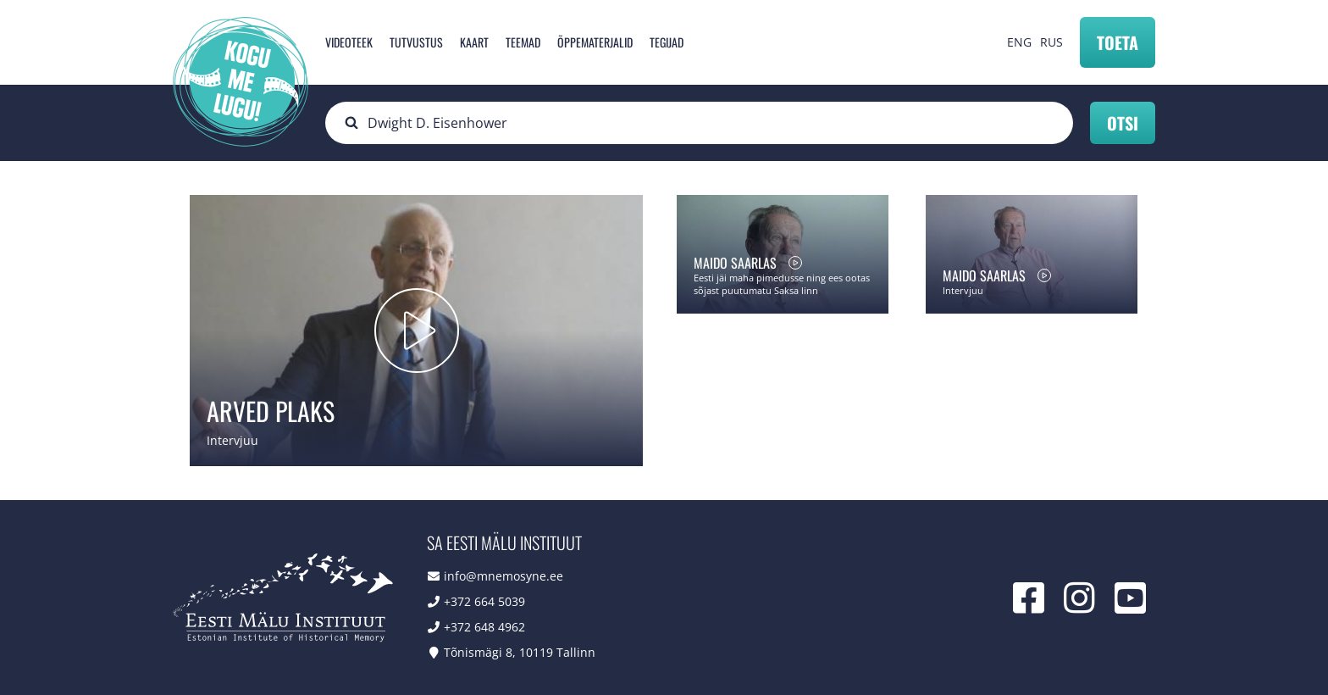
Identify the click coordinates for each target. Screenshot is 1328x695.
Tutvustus (416, 42)
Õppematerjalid (595, 42)
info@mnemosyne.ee (503, 576)
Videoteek (349, 42)
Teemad (523, 42)
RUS (1051, 42)
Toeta (1117, 42)
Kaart (474, 42)
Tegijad (666, 42)
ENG (1019, 42)
